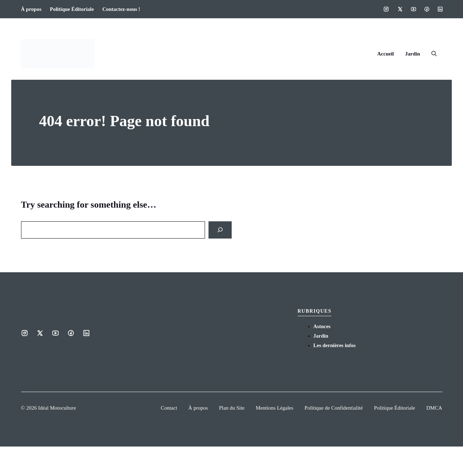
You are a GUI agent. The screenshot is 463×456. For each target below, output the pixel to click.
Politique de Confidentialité (334, 408)
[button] (434, 53)
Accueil (385, 54)
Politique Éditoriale (72, 9)
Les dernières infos (334, 345)
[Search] (220, 230)
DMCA (434, 408)
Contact (169, 408)
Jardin (412, 54)
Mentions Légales (274, 408)
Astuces (322, 326)
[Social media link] (386, 9)
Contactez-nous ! (121, 9)
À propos (31, 9)
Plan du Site (232, 408)
